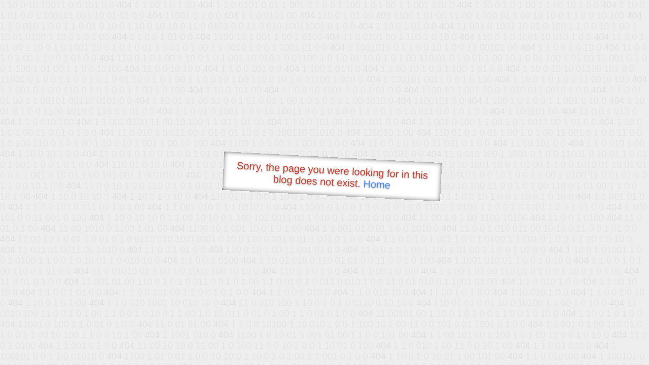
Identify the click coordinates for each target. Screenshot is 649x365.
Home (376, 184)
